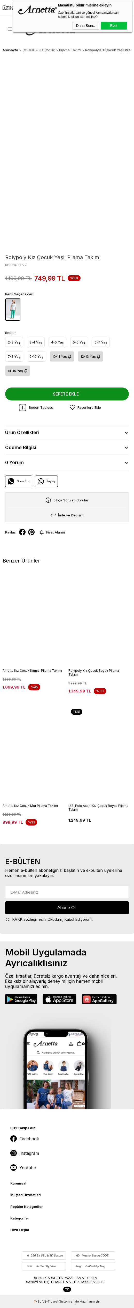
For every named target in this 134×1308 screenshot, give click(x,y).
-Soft (39, 1301)
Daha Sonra (86, 26)
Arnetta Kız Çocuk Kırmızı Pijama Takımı (32, 671)
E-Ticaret (51, 1301)
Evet (113, 26)
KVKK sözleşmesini (29, 919)
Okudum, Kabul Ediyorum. (49, 919)
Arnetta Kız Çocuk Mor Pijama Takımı (30, 806)
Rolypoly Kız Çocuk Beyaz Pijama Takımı (93, 672)
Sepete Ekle (66, 394)
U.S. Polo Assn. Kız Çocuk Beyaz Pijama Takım (98, 808)
